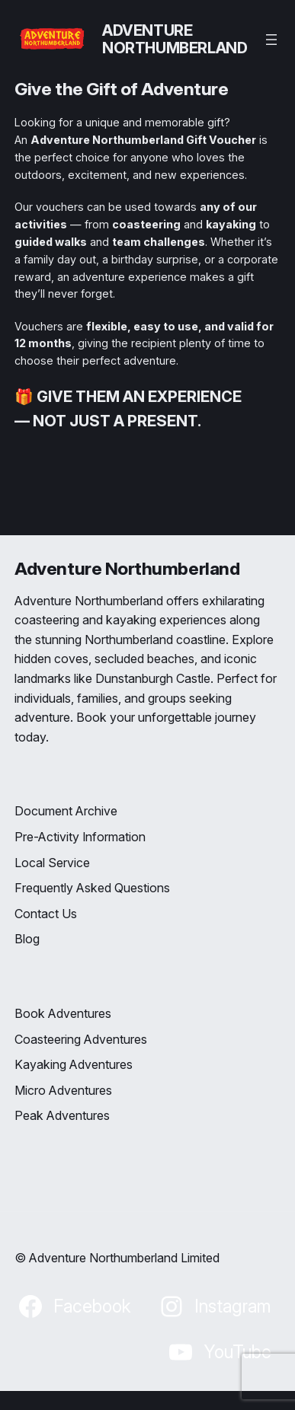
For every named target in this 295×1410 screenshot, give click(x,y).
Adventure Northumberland (174, 39)
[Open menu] (271, 39)
